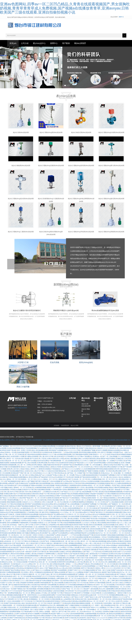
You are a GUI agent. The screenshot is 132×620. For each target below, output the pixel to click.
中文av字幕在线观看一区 (16, 520)
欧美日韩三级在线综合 (121, 443)
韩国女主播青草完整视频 (117, 462)
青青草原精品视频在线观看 (87, 427)
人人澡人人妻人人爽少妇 (91, 517)
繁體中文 (121, 17)
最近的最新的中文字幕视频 (53, 532)
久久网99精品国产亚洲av (59, 464)
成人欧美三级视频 (124, 437)
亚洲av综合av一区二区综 (109, 447)
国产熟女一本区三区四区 (109, 503)
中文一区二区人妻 (102, 451)
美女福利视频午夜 (72, 422)
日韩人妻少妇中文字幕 (45, 431)
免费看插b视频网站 (78, 476)
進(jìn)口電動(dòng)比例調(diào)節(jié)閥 (111, 133)
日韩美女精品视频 (52, 474)
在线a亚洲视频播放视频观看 (113, 466)
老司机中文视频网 (101, 424)
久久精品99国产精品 (23, 472)
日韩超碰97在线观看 (96, 468)
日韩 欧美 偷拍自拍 (96, 513)
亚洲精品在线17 (7, 517)
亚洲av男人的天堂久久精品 (112, 420)
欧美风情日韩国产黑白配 (8, 424)
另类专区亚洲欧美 (58, 592)
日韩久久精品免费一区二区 (50, 476)
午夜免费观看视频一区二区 (58, 435)
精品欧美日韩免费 (16, 470)
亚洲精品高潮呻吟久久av (42, 604)
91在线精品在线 (47, 427)
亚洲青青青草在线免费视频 (29, 489)
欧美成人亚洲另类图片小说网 (14, 431)
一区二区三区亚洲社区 (26, 462)
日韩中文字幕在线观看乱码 (56, 422)
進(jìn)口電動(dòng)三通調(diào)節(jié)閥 (21, 232)
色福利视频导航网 (22, 427)
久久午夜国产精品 (48, 520)
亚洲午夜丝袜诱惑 (6, 551)
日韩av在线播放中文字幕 (114, 495)
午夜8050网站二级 (109, 534)
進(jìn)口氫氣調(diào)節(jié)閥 (20, 166)
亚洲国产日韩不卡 (73, 544)
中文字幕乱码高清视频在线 (15, 478)
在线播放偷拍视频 (15, 437)
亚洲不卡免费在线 (83, 513)
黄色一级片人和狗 (27, 553)
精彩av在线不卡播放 (118, 606)
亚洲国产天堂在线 (61, 470)
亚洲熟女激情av (103, 522)
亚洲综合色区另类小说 (82, 573)
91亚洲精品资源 (107, 526)
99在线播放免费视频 (75, 559)
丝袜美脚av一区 (57, 555)
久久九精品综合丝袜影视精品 (53, 445)
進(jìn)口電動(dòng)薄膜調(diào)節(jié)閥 (111, 232)
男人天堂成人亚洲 (44, 433)
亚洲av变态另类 (74, 600)
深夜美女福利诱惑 (105, 606)
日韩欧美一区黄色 (117, 524)
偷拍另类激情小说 (113, 497)
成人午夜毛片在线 (96, 441)
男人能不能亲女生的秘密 (59, 491)
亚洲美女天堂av (7, 555)
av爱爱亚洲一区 (7, 538)
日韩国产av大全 (97, 491)
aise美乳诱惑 (56, 495)
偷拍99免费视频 (79, 445)
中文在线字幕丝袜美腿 (62, 569)
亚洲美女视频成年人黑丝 (20, 511)
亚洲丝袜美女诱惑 (94, 433)
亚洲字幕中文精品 (40, 455)
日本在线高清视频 (48, 460)
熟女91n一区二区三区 (21, 509)
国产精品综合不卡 (65, 472)
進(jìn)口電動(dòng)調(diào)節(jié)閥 (50, 133)
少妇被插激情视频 (40, 462)
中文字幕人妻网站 (92, 613)
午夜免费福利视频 (112, 511)
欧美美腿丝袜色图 (29, 522)
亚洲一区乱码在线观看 (38, 503)
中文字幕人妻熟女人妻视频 (41, 586)
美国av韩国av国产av (37, 449)
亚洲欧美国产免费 (79, 503)
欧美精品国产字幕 (16, 447)
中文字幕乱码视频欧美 (93, 447)
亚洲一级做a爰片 (116, 455)
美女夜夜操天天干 (61, 451)
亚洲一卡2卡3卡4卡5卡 (100, 569)
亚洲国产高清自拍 (9, 577)
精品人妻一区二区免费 (67, 449)
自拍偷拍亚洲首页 (73, 435)
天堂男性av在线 (25, 495)
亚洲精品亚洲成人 (44, 441)
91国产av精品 (25, 503)
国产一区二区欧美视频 (110, 431)
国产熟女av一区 (45, 491)
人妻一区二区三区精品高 (16, 429)
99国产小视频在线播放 (72, 580)
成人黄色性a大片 (115, 553)
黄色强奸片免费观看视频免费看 (10, 546)
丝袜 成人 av (18, 482)
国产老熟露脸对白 (43, 580)
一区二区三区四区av (102, 584)
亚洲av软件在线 (33, 555)
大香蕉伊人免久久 (80, 474)
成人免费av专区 (113, 540)
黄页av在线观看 (59, 478)
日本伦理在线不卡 (97, 520)
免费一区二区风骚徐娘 (87, 480)
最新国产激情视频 (97, 598)
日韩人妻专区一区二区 (9, 433)
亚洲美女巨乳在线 (120, 484)
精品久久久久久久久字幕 (72, 424)
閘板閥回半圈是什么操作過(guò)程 (66, 311)
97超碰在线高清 (23, 602)
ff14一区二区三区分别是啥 (88, 482)
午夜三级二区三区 (29, 447)
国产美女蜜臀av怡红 (57, 489)
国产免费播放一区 (6, 420)
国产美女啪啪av (15, 503)
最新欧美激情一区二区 (94, 472)
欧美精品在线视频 (32, 592)
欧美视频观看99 (14, 441)
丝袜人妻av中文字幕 (36, 445)
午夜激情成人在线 (27, 604)
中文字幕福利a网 (26, 586)
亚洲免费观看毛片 (79, 439)
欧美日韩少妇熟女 (54, 563)
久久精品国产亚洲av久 (51, 449)
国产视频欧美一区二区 (116, 478)
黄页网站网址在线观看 (36, 511)
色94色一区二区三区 (80, 453)
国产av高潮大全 (9, 513)
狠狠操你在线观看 (114, 424)
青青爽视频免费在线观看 (25, 598)
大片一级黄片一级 (97, 580)
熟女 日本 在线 (68, 445)
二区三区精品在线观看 (20, 536)
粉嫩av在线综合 (115, 586)
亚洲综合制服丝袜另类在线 (8, 602)
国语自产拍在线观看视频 (28, 422)
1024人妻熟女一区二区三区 (11, 453)
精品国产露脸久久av (83, 520)
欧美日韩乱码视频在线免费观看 (45, 420)
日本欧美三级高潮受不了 (54, 577)
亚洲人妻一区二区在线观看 (47, 536)
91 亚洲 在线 (42, 530)
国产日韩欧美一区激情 (12, 489)
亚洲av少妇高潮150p (32, 559)
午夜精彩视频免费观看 (67, 484)
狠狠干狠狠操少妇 (19, 563)
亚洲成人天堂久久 (20, 513)
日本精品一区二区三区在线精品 (41, 495)
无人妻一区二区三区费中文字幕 (47, 540)
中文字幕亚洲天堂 (38, 575)
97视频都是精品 (54, 486)
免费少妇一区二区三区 (66, 474)
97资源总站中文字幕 (69, 567)
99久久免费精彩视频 (94, 453)
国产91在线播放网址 (61, 507)
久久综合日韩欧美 (56, 480)
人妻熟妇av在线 (107, 439)
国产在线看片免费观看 (123, 534)
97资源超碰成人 (56, 443)
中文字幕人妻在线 (97, 466)
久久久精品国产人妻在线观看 (74, 530)
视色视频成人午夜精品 (79, 472)
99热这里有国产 (37, 551)
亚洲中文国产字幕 (117, 617)
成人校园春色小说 (41, 501)
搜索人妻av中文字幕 (18, 613)
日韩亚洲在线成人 (26, 617)
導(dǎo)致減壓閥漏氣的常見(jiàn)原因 (105, 311)
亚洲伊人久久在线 (6, 613)
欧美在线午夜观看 (23, 433)
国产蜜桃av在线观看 (31, 431)
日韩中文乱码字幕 (62, 590)
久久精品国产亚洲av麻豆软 (48, 524)
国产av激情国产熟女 (65, 439)
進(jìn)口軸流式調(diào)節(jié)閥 (81, 133)
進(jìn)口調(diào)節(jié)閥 (21, 133)
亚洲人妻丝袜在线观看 (93, 503)
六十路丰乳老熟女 (75, 540)
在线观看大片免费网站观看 (45, 528)
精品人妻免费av (19, 532)
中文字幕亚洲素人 (102, 478)
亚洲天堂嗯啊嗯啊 (12, 497)
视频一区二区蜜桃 (108, 435)
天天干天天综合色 (48, 551)
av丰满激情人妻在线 (115, 522)
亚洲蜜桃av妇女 (34, 507)
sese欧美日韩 (81, 608)
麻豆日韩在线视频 (121, 538)
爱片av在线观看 (89, 507)
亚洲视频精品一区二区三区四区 (95, 476)
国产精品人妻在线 (120, 460)
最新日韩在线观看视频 (43, 458)
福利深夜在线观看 (11, 584)
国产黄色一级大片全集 (102, 544)
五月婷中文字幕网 (121, 449)
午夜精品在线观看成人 (62, 460)
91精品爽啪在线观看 (43, 464)
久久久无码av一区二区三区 (68, 486)
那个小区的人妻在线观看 (85, 462)
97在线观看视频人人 (124, 503)
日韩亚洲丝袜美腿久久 (27, 501)
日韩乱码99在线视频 (103, 551)
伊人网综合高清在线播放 (16, 528)
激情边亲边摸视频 (68, 532)
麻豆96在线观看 (74, 590)
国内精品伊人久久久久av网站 (56, 522)
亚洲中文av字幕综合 (39, 526)
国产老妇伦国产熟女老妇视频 (18, 484)
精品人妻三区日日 (52, 549)
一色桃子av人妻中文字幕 (25, 499)
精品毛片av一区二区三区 (123, 470)
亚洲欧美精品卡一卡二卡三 (97, 429)
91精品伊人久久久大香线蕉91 (106, 422)
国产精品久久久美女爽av (8, 472)
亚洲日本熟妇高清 (112, 429)
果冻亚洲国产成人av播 (120, 439)
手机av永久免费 (80, 449)
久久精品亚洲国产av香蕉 (52, 509)
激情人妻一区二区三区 (93, 536)
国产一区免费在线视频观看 (67, 462)
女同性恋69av (19, 542)
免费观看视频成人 (77, 526)
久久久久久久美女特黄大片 (114, 542)
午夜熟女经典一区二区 (62, 551)
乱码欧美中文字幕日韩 (29, 464)
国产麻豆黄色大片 (99, 486)
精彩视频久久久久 (92, 608)
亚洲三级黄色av (10, 480)
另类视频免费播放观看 (116, 569)
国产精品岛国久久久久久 (82, 437)
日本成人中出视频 (69, 582)
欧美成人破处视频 (71, 433)
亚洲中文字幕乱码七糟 (41, 517)
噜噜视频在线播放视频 (14, 569)
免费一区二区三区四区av (106, 602)
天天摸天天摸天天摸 (81, 532)
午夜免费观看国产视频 (87, 424)
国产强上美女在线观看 (29, 437)
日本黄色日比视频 (15, 464)
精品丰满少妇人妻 (72, 420)
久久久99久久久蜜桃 (86, 435)
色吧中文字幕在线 (67, 503)
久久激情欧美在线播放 (43, 443)
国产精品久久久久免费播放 (41, 544)
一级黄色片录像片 (122, 567)
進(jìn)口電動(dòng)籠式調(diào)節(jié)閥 (111, 199)
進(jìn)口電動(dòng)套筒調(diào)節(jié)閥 (81, 166)
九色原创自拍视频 (112, 437)
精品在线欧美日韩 (114, 493)
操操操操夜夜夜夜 (91, 449)
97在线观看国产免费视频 (106, 449)
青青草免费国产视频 (60, 615)
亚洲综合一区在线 (10, 427)
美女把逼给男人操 (59, 571)
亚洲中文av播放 (31, 435)
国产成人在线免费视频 (72, 478)
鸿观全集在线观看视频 (99, 515)
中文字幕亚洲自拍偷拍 (23, 468)
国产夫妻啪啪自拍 (119, 480)
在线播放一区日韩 (104, 445)
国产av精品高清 (109, 484)
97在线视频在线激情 (103, 458)
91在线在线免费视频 (13, 422)
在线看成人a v (41, 497)
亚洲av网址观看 (42, 437)
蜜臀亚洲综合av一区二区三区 (91, 575)
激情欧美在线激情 (53, 472)
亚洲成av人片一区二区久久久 (9, 505)
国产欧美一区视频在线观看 (51, 515)
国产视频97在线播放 (91, 445)
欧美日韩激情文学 (89, 559)
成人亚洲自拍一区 (96, 431)
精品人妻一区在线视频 (53, 503)
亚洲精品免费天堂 (9, 468)
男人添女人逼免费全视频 (13, 553)
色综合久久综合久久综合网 (29, 441)
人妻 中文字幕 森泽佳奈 (41, 482)
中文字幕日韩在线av (57, 447)
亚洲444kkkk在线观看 (119, 517)
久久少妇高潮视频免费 (87, 443)
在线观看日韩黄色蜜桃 (41, 557)
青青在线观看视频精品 (88, 458)
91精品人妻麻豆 (50, 617)
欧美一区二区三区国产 (38, 549)
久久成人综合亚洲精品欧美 (118, 584)
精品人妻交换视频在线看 (40, 424)
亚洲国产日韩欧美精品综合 (87, 422)
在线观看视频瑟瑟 (19, 486)
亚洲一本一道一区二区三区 (16, 435)
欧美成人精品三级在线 (23, 577)
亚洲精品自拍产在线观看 (27, 458)
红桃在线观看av (105, 455)
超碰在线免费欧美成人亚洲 (69, 501)
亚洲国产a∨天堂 (43, 584)
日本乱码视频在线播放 (101, 462)
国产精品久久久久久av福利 (71, 443)
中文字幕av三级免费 (82, 431)
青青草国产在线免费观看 (33, 478)
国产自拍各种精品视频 (98, 437)
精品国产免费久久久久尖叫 (59, 588)
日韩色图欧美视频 (42, 563)
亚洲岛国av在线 (76, 575)
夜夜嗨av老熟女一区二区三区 (91, 460)
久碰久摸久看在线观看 (84, 596)
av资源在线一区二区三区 (12, 515)
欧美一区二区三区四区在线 (106, 590)
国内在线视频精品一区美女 (97, 511)
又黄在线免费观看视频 (21, 561)
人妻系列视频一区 (97, 420)
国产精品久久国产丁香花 (42, 480)
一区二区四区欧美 (96, 577)
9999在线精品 (59, 520)
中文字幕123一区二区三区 (73, 489)
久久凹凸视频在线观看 (87, 544)
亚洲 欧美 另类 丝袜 (24, 466)
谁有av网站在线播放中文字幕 (112, 441)
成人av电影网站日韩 (52, 499)
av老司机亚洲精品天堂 (70, 555)
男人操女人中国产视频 (44, 542)
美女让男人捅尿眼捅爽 (108, 536)
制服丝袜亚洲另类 (53, 439)
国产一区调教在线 (14, 495)
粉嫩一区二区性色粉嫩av (94, 439)
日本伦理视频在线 (53, 501)
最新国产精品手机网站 (108, 433)
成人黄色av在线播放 (110, 520)
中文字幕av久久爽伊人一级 (115, 582)
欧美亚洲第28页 (28, 596)
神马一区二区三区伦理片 (82, 441)
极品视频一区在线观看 (14, 604)
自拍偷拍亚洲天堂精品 (66, 437)
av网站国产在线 (13, 458)
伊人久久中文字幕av (62, 617)
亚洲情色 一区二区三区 (28, 453)
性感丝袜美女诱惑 (44, 489)
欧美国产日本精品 (91, 602)
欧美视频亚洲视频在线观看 (80, 468)
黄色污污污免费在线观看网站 (119, 458)
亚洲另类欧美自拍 (87, 495)
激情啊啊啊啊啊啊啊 (40, 553)
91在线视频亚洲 (61, 420)
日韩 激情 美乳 (43, 486)
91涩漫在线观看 (55, 573)
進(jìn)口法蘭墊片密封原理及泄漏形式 (27, 311)
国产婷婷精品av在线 (52, 484)
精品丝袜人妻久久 (17, 596)
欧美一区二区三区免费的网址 (35, 594)
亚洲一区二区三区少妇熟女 (73, 553)
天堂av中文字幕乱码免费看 (38, 602)
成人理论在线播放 (100, 497)
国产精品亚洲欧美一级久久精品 (23, 517)
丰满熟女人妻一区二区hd (71, 480)
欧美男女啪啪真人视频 (39, 439)
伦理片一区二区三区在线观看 (21, 551)
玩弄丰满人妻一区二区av (64, 606)
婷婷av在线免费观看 (95, 499)
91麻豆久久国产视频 (27, 455)
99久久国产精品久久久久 (65, 466)
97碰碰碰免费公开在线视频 (27, 497)
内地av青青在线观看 (71, 427)
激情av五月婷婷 (56, 441)
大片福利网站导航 (32, 486)
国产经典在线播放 (45, 555)
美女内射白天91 (53, 437)
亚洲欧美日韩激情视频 (94, 474)
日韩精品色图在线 (110, 549)
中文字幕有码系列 (35, 427)
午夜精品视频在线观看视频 (16, 451)
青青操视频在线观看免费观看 (70, 495)
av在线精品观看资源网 (64, 429)
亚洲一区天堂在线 (53, 602)
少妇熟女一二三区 (69, 594)
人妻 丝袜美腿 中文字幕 (54, 497)
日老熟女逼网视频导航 (76, 507)
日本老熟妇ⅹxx (115, 505)
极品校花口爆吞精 (90, 524)
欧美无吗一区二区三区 (38, 577)
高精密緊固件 (65, 400)
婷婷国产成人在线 (52, 462)
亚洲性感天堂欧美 (120, 563)
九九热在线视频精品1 (109, 567)
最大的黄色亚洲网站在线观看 (67, 513)
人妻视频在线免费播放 (75, 517)
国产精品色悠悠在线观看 (33, 429)
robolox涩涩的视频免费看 (88, 590)
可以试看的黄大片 (108, 470)
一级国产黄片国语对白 (121, 596)
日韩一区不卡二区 (121, 580)
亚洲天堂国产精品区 (76, 551)
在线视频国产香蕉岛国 (14, 524)
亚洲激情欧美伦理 (30, 542)
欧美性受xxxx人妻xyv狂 (60, 542)
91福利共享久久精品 (57, 433)
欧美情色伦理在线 (124, 468)
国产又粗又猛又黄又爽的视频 (56, 596)
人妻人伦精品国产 (90, 551)
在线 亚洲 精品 (58, 431)
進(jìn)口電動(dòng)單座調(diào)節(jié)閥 (81, 232)
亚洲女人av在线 (82, 433)
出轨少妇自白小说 (114, 451)
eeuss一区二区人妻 (49, 606)
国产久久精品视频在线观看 (115, 476)
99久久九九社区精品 (78, 602)
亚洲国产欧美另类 (91, 493)
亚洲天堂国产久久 (118, 526)
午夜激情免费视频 (12, 474)
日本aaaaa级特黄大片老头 (85, 565)
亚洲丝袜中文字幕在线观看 (73, 505)
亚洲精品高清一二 (58, 427)
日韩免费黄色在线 (109, 580)
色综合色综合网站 (43, 435)
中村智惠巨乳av (117, 427)
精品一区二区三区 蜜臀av (27, 567)
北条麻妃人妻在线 (26, 505)
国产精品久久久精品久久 (37, 484)
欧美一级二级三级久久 (22, 449)
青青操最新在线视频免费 (8, 439)
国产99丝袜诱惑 (103, 482)
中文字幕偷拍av (103, 528)
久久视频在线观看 (6, 580)
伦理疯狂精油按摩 (58, 538)
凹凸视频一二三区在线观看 (91, 604)
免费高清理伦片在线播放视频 (47, 513)
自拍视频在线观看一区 (76, 524)
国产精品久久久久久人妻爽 (50, 611)
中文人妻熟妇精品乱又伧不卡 (63, 453)
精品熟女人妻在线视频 (51, 561)
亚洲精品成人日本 (121, 433)
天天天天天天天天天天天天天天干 (23, 420)
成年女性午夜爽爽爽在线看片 (101, 489)
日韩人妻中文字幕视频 (104, 427)
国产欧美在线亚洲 (106, 532)
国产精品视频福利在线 (12, 455)
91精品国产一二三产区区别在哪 (70, 509)
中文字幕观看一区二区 (57, 482)
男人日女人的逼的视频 (11, 600)
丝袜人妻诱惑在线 (56, 458)
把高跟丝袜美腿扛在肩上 (122, 611)
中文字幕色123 (120, 435)
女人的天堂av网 (80, 536)
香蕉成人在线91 (24, 445)
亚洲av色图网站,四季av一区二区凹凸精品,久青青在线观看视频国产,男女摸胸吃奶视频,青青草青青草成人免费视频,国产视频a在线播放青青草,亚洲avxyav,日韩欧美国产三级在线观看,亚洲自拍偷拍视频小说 (65, 8)
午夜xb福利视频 (126, 505)
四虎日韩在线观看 (29, 470)
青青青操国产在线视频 (56, 424)
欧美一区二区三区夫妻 (107, 538)
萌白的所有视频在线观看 (111, 513)
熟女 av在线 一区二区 (97, 555)
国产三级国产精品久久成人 (89, 571)
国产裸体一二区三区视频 (65, 613)
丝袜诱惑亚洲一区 (37, 619)
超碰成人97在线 (41, 567)
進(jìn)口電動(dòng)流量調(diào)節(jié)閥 (51, 166)
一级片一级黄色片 (40, 596)
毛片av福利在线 (42, 422)
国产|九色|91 (34, 433)
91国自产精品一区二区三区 (70, 563)
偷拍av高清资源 (126, 586)
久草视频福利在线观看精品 (42, 546)
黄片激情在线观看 (99, 495)
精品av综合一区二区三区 (28, 534)
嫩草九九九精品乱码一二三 (54, 594)
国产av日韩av (65, 455)
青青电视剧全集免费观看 (110, 474)
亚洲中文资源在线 (21, 588)
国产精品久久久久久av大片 (98, 592)
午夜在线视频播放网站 (32, 491)
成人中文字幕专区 (85, 420)
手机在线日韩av (32, 513)
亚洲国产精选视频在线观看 (24, 480)
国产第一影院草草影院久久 (30, 569)
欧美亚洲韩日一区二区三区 (11, 501)
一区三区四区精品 (29, 608)
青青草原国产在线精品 (15, 590)
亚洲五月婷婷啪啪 (74, 542)
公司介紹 (72, 372)
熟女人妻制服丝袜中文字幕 (58, 517)
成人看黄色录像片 (84, 501)
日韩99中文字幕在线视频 (97, 557)
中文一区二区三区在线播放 (104, 480)
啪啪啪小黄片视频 (111, 501)
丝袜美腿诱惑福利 (54, 493)
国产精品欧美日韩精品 (77, 528)
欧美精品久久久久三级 (48, 429)
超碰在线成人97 (28, 482)
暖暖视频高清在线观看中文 (76, 464)
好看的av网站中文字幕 (85, 486)
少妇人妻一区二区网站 (24, 439)
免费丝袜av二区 (70, 534)
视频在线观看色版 (10, 493)
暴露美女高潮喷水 (60, 619)
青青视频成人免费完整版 (56, 553)
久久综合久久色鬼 (88, 497)
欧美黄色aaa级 (87, 569)
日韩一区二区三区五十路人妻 (111, 453)
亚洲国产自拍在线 (116, 544)
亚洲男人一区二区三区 (98, 501)
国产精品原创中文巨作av (46, 451)
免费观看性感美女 (75, 460)
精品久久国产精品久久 (73, 571)
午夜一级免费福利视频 (11, 567)
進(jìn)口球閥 (74, 400)
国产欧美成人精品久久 (104, 524)
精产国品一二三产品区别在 (92, 526)
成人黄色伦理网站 (32, 451)
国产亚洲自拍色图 (18, 491)
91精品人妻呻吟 (30, 443)
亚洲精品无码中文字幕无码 (71, 458)
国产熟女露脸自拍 (91, 464)
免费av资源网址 (112, 515)
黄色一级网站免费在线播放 (104, 611)
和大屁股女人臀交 (99, 542)
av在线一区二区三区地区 (75, 619)
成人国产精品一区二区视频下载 (75, 447)
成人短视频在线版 (116, 615)
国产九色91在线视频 (53, 455)
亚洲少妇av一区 (7, 563)
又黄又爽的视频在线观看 (80, 429)
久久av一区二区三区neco (27, 474)
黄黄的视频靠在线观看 (14, 476)
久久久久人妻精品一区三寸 (45, 453)
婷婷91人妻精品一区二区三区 (16, 594)
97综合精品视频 (13, 445)
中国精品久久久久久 (118, 571)
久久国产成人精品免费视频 (82, 466)
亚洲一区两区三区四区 (24, 424)
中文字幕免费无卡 (69, 431)
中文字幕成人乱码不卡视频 (98, 561)
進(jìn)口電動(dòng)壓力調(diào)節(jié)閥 (111, 166)
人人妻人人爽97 (110, 555)
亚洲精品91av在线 (50, 466)
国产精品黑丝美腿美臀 (27, 565)
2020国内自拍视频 (93, 455)
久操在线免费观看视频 (30, 530)
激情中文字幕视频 (83, 567)
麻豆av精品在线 (5, 470)
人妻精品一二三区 (70, 538)
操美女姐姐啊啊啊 (71, 520)
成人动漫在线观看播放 (124, 422)
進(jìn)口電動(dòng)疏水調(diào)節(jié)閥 (21, 199)
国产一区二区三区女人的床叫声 (12, 530)
